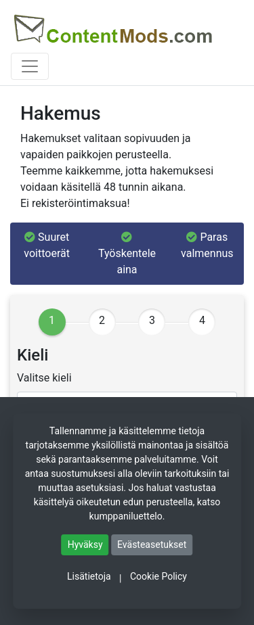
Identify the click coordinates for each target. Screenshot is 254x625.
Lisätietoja (89, 576)
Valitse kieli (44, 377)
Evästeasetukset (151, 544)
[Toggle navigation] (30, 66)
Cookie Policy (158, 576)
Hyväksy (85, 544)
